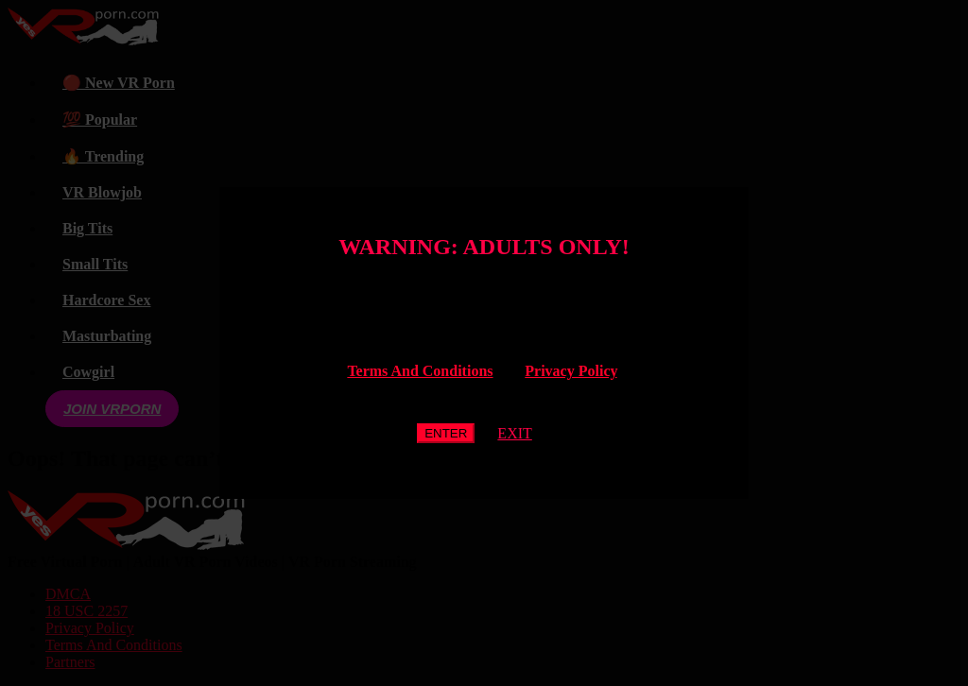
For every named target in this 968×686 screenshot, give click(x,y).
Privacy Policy (570, 371)
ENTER (445, 433)
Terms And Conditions (420, 371)
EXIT (514, 433)
